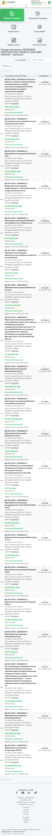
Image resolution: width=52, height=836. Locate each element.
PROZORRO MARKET (26, 800)
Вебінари (26, 820)
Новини (26, 810)
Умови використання (19, 831)
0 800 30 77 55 (35, 1)
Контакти (26, 812)
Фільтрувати (22, 60)
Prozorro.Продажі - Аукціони (26, 802)
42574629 (15, 103)
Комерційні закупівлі (26, 804)
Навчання (26, 808)
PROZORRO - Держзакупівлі (26, 798)
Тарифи (26, 822)
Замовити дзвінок (36, 4)
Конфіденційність (6, 831)
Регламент (26, 817)
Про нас (26, 814)
